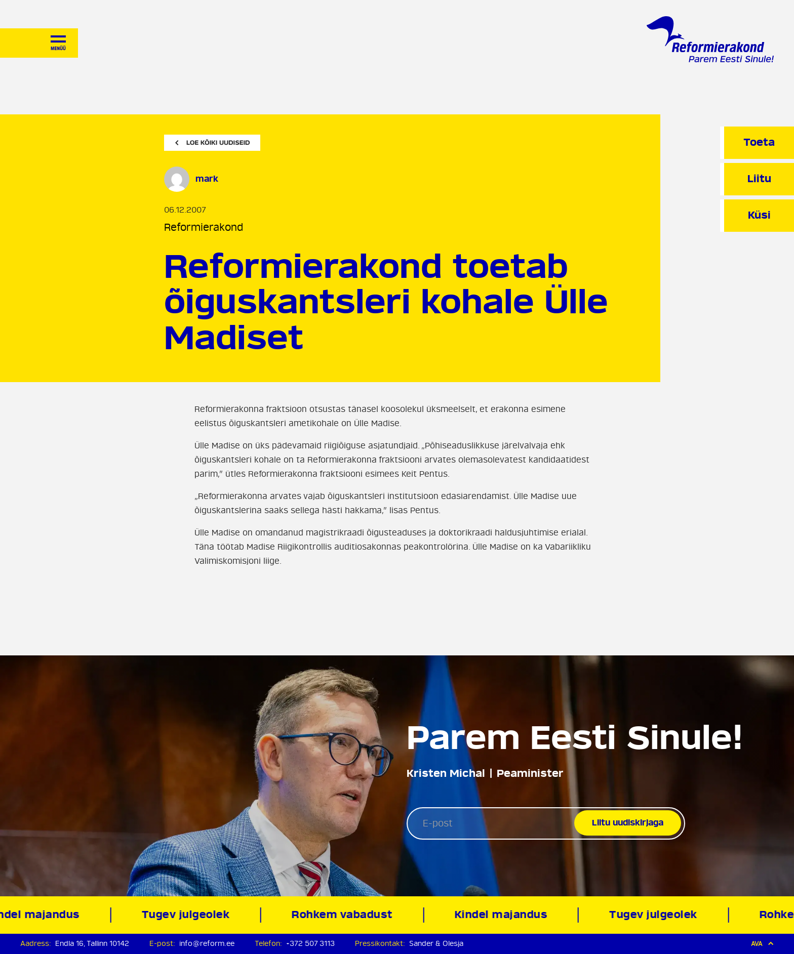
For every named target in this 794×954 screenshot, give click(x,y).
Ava (762, 943)
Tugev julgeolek (187, 914)
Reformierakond (203, 227)
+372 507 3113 (310, 943)
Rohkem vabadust (344, 914)
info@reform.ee (206, 943)
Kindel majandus (502, 914)
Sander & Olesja (436, 943)
